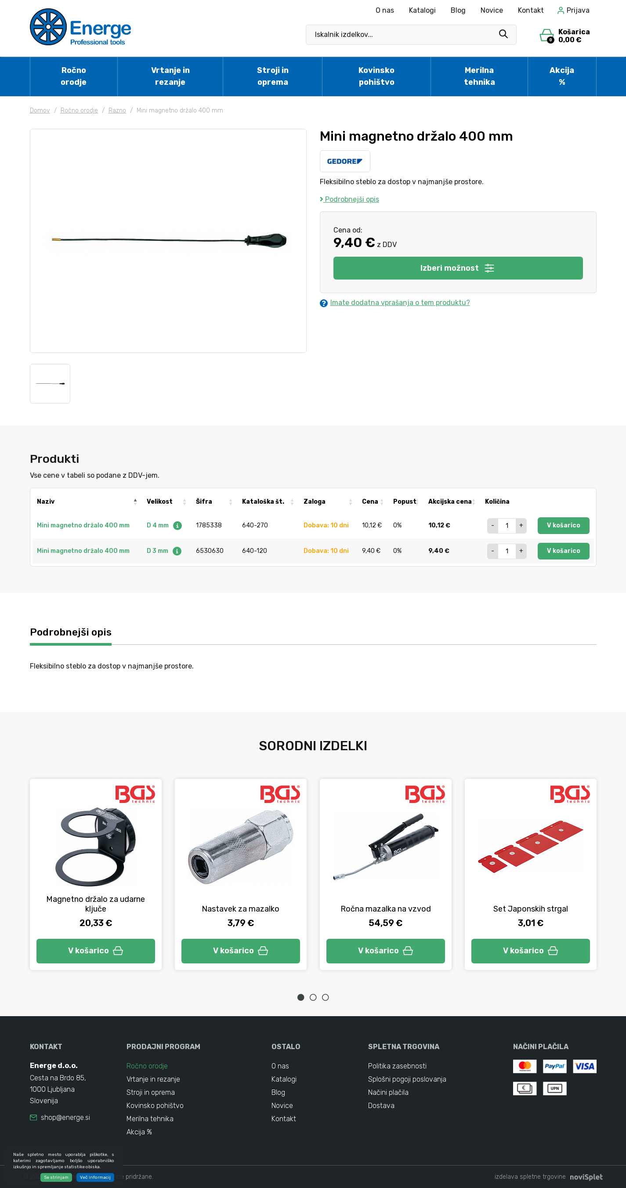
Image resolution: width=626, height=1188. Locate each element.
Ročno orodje (74, 76)
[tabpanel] (96, 874)
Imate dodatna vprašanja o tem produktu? (395, 303)
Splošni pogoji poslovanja (407, 1079)
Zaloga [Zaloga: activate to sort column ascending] (315, 501)
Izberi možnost (458, 268)
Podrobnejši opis (349, 199)
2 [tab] (313, 997)
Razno (117, 110)
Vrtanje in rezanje (170, 76)
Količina (497, 501)
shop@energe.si (65, 1117)
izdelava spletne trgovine (530, 1177)
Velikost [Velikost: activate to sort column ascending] (160, 501)
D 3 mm (164, 551)
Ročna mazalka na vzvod (385, 909)
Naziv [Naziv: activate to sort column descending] (45, 501)
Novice (492, 10)
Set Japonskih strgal (530, 909)
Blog (458, 10)
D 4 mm (165, 525)
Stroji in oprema (273, 76)
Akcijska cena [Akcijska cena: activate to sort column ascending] (450, 501)
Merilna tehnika (479, 76)
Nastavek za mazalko (240, 909)
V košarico (563, 525)
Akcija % (562, 76)
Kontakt (531, 10)
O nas (385, 10)
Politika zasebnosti (397, 1066)
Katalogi (422, 10)
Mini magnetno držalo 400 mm (83, 525)
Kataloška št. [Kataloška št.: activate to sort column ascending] (263, 501)
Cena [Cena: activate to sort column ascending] (370, 501)
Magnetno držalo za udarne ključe (95, 904)
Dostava (381, 1105)
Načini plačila (388, 1092)
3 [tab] (325, 997)
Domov (40, 110)
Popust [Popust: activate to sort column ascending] (404, 501)
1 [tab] (301, 997)
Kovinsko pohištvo (376, 76)
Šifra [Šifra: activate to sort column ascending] (204, 501)
